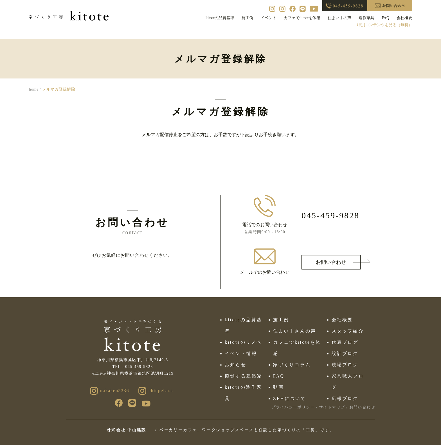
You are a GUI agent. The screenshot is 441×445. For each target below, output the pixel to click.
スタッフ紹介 (348, 331)
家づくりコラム (292, 364)
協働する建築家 (243, 376)
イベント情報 (241, 353)
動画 (278, 387)
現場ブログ (345, 364)
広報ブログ (345, 398)
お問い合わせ (331, 262)
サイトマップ (332, 407)
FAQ (278, 376)
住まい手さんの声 (294, 331)
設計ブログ (345, 353)
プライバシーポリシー (293, 407)
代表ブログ (345, 342)
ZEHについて (289, 398)
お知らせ (235, 364)
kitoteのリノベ (243, 342)
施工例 (281, 319)
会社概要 (342, 319)
